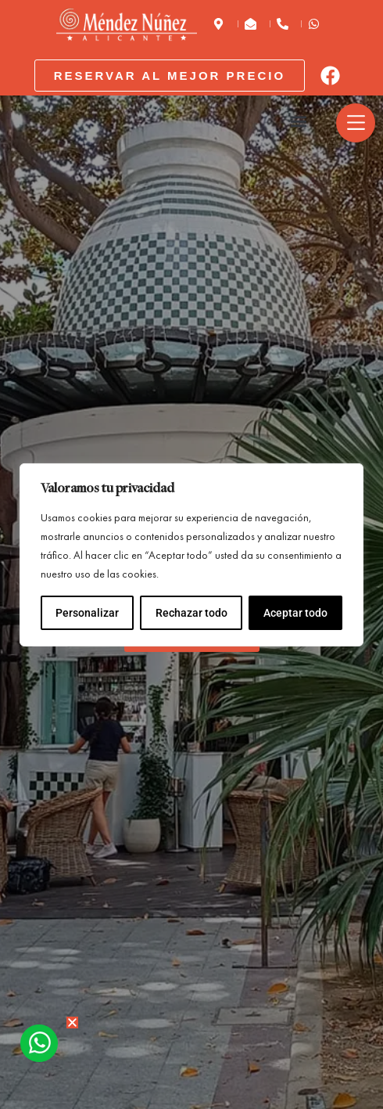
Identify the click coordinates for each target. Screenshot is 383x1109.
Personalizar (87, 613)
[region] (191, 554)
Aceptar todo (295, 613)
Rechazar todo (191, 613)
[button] (299, 122)
